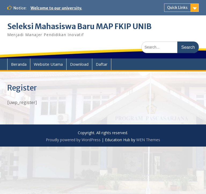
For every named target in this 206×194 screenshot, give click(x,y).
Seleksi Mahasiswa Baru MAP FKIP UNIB (79, 26)
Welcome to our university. (56, 8)
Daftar (102, 64)
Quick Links (177, 7)
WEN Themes (148, 139)
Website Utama (48, 64)
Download (79, 64)
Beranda (19, 64)
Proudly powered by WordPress (73, 139)
